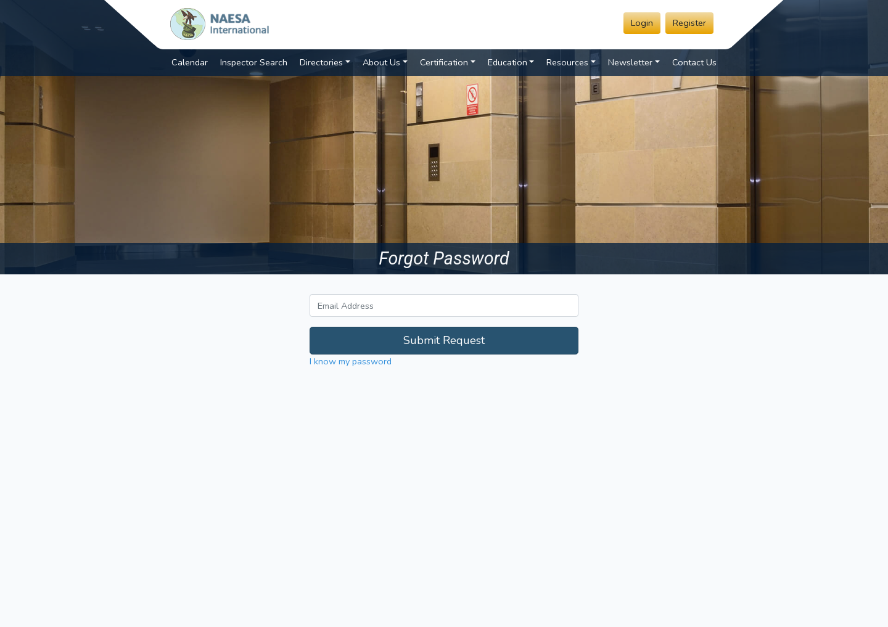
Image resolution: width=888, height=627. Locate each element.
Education (507, 62)
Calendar (189, 62)
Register (689, 23)
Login (642, 23)
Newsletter (630, 62)
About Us (381, 62)
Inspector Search (253, 62)
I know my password (351, 361)
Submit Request (444, 340)
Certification (444, 62)
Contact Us (694, 62)
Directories (321, 62)
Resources (567, 62)
